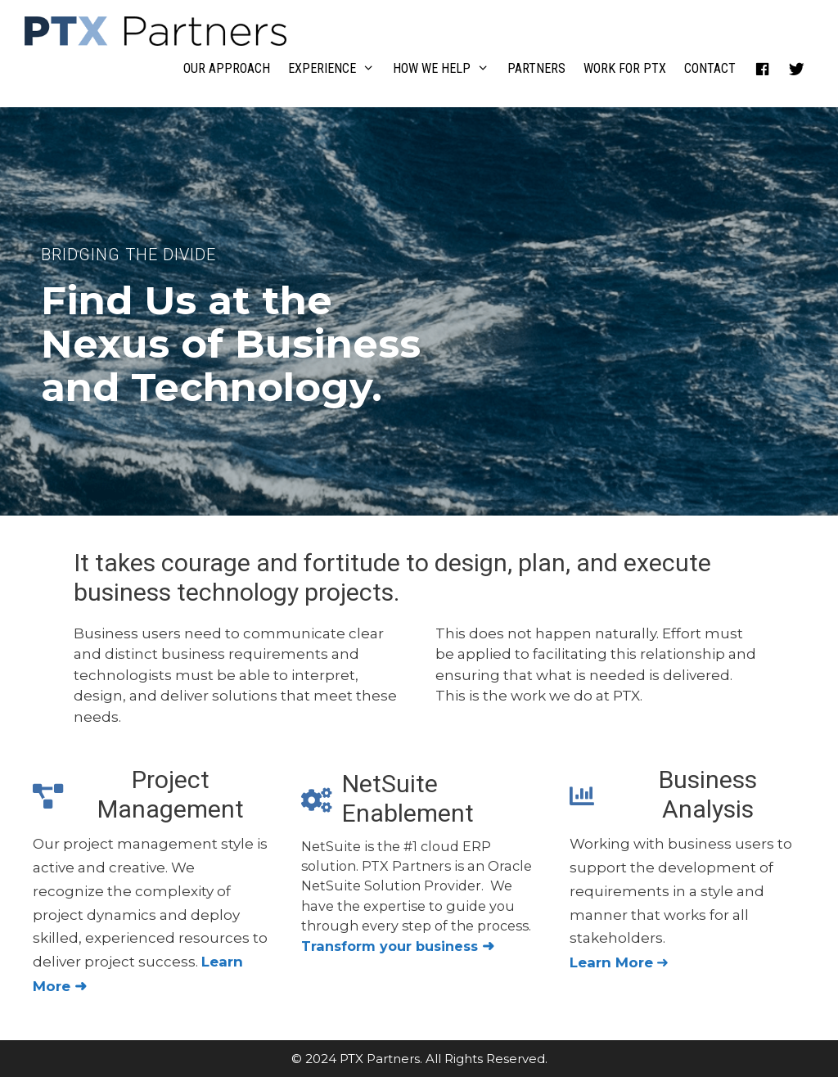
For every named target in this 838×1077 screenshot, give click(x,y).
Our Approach (226, 68)
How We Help (445, 68)
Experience (336, 68)
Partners (536, 68)
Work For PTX (624, 68)
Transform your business (397, 946)
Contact (710, 68)
